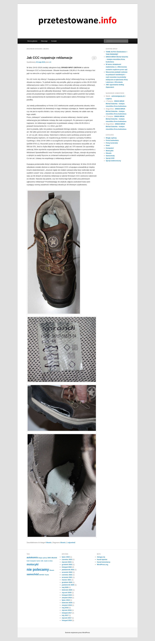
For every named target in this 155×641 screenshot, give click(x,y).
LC (50, 62)
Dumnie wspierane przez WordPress (77, 632)
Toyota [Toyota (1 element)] (47, 574)
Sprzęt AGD (110, 158)
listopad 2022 (67, 567)
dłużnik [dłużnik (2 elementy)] (54, 558)
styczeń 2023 (66, 562)
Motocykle (110, 151)
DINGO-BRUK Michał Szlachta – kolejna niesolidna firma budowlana (117, 59)
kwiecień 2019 (67, 603)
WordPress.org (102, 564)
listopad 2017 (67, 613)
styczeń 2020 (66, 592)
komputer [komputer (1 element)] (33, 561)
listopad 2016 (67, 620)
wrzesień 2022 (67, 572)
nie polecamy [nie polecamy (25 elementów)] (38, 569)
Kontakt (54, 41)
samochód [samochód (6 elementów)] (33, 574)
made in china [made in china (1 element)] (48, 561)
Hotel (108, 145)
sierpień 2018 (67, 605)
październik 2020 (68, 585)
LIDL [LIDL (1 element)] (42, 561)
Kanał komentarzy (103, 562)
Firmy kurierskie (112, 143)
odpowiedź (71, 542)
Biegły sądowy (111, 138)
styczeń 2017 (66, 618)
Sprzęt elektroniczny (113, 161)
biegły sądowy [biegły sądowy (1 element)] (42, 557)
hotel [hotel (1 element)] (28, 561)
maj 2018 (65, 608)
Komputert (110, 148)
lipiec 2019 (66, 600)
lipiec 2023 (66, 557)
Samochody (110, 156)
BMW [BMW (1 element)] (49, 557)
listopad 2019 (67, 595)
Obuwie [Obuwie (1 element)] (52, 570)
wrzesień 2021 (67, 577)
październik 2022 (68, 569)
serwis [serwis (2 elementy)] (41, 575)
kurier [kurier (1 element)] (38, 561)
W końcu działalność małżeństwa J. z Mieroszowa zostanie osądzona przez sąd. (117, 66)
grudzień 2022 (67, 564)
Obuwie (48, 542)
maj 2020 (65, 587)
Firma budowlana (112, 140)
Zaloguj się (101, 557)
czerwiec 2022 (67, 575)
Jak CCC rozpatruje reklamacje (50, 57)
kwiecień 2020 (67, 590)
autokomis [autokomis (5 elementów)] (32, 557)
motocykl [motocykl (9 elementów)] (32, 564)
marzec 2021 (66, 580)
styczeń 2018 (66, 610)
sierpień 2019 (67, 597)
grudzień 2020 (67, 582)
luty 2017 (65, 615)
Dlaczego (44, 41)
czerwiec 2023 (67, 559)
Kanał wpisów (102, 559)
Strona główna (32, 41)
